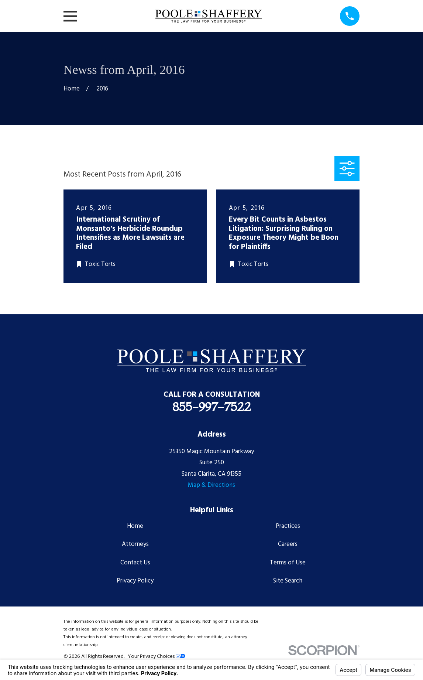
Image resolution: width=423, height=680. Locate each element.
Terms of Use (288, 563)
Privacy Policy (135, 581)
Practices (288, 526)
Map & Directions (211, 485)
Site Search (287, 581)
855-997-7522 (211, 406)
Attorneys (135, 544)
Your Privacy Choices (156, 656)
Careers (288, 544)
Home (135, 526)
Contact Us (135, 563)
